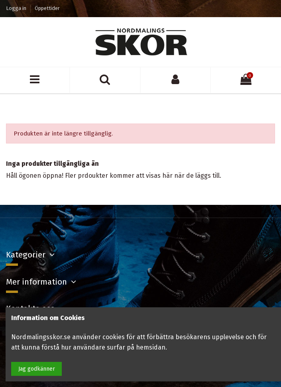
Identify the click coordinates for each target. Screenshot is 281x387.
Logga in (17, 8)
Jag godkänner (36, 368)
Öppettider (47, 8)
